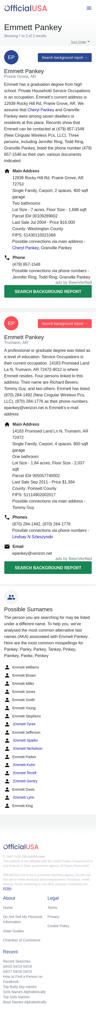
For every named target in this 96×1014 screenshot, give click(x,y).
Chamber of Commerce (21, 940)
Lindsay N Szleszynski (32, 537)
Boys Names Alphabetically (24, 1002)
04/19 (17, 966)
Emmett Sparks (21, 741)
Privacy (53, 917)
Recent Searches (16, 961)
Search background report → (65, 57)
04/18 (27, 966)
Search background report (48, 291)
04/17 (7, 971)
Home (8, 908)
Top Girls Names (16, 997)
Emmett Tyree (20, 724)
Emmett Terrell (20, 773)
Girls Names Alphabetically (24, 992)
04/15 (27, 971)
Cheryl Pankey (41, 110)
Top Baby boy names (20, 987)
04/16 (17, 971)
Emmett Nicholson (23, 749)
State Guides (13, 931)
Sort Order (79, 42)
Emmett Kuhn (19, 765)
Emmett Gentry (20, 781)
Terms (52, 908)
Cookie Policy (58, 926)
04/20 (7, 966)
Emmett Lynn (19, 798)
